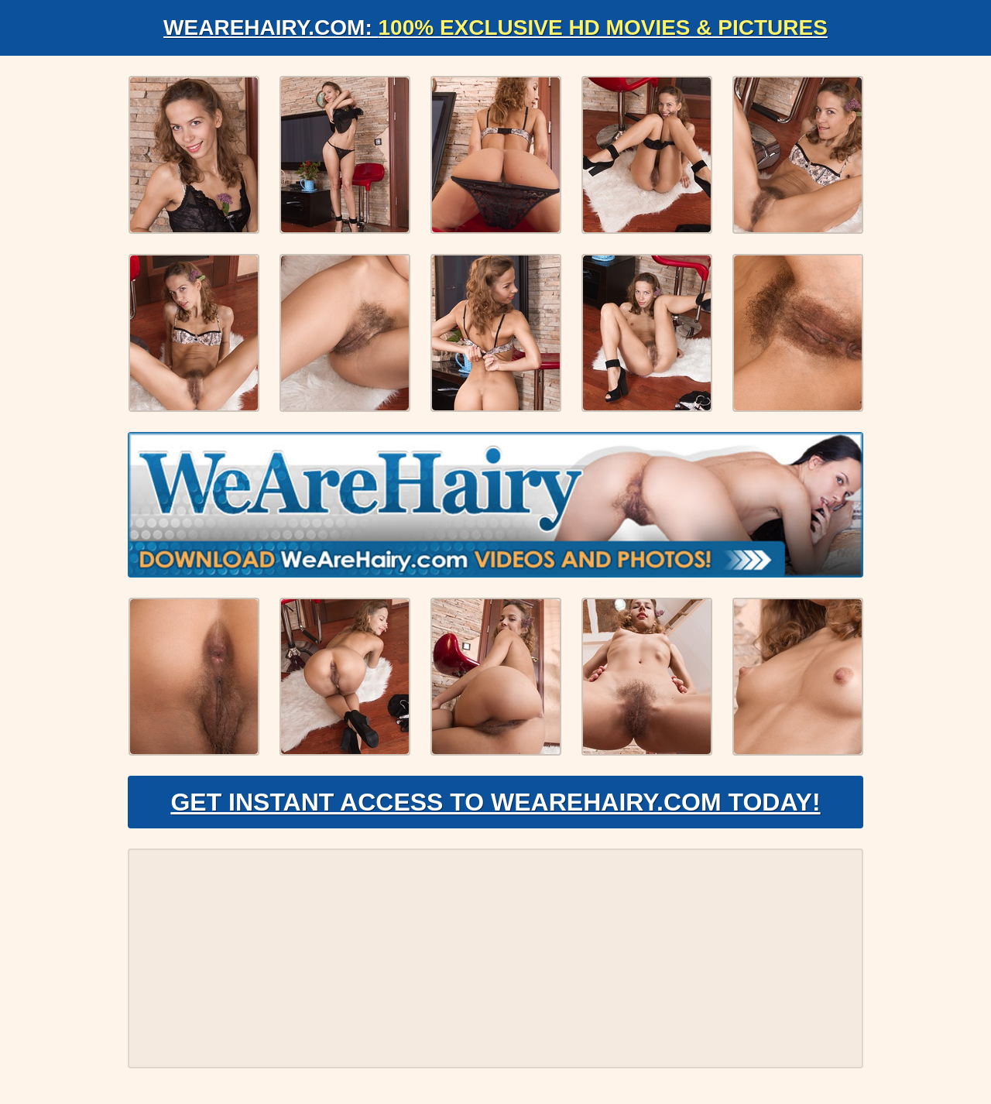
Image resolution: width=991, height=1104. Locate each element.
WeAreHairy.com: (495, 27)
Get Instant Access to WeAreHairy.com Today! (495, 802)
